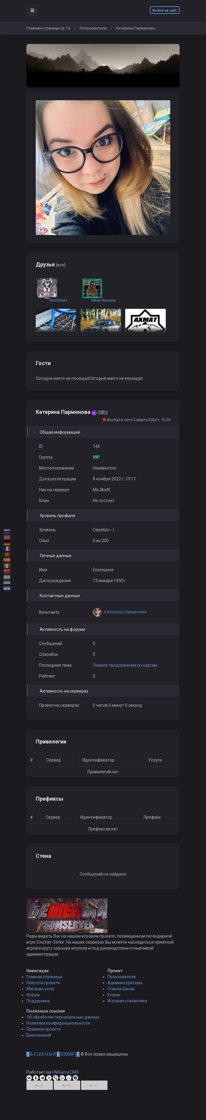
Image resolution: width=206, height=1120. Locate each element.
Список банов (121, 993)
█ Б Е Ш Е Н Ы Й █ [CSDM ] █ (53, 1058)
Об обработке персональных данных (62, 1021)
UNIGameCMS (65, 1077)
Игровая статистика (127, 1005)
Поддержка (38, 1005)
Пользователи (93, 28)
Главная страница (44, 981)
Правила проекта (43, 1034)
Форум (33, 999)
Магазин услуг (40, 993)
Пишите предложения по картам (125, 665)
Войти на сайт (165, 10)
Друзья (50, 264)
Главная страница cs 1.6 (48, 28)
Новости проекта (43, 987)
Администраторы (125, 987)
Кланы (114, 999)
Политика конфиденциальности (58, 1027)
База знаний (38, 1040)
